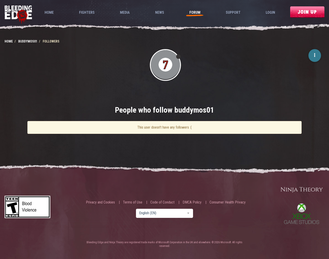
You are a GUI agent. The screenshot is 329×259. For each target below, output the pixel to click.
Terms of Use (132, 202)
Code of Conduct (162, 202)
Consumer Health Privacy (228, 202)
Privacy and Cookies (100, 202)
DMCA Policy (192, 202)
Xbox (301, 213)
